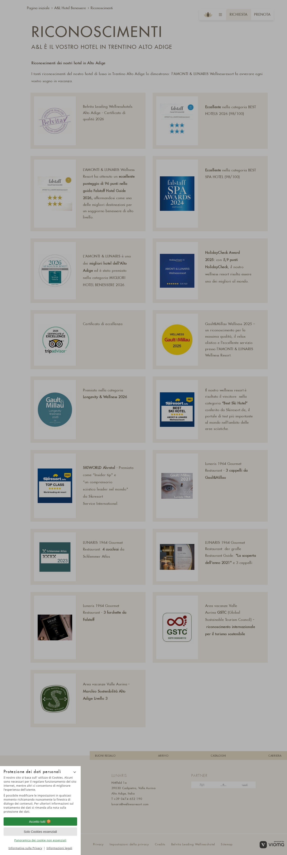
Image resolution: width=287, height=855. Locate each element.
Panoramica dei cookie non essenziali (40, 840)
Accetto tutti (40, 821)
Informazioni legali (59, 848)
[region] (40, 795)
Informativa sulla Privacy (25, 848)
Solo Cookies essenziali (40, 831)
